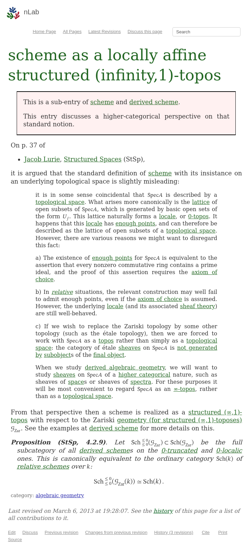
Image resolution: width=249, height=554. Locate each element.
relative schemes (43, 466)
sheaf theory (197, 306)
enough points (135, 223)
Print (222, 532)
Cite (206, 532)
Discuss (30, 532)
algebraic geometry (60, 495)
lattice (201, 202)
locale (167, 216)
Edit (11, 532)
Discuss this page (145, 31)
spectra (140, 382)
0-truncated (179, 450)
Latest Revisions (104, 31)
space (76, 382)
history (163, 511)
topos (106, 340)
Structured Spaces (93, 159)
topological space (59, 202)
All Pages (72, 31)
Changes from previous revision (116, 532)
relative (62, 292)
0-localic (229, 450)
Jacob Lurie (42, 159)
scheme (102, 102)
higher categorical (144, 374)
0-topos (198, 216)
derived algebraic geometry (125, 367)
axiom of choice (160, 299)
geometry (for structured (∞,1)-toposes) (179, 420)
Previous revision (61, 532)
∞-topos (184, 389)
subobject (57, 355)
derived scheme (153, 102)
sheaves (129, 348)
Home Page (44, 31)
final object (108, 355)
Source (15, 539)
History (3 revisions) (173, 532)
